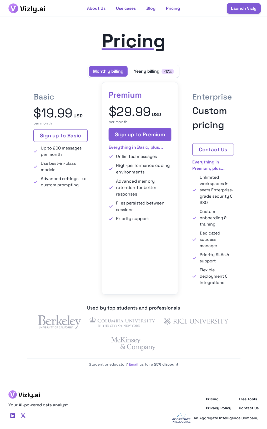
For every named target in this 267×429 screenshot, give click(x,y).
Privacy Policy (218, 408)
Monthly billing (108, 71)
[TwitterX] (23, 415)
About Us (96, 8)
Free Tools (248, 399)
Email (133, 364)
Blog (150, 8)
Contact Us (213, 149)
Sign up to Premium (140, 134)
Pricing (173, 8)
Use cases (126, 8)
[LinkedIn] (12, 415)
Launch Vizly (243, 8)
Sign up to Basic (60, 135)
